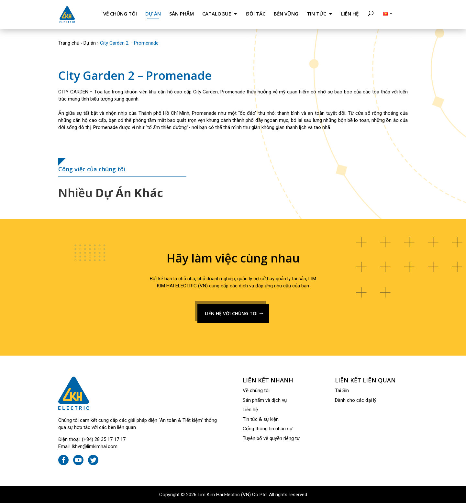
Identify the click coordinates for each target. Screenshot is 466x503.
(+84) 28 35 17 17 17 (104, 439)
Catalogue (216, 14)
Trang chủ (68, 43)
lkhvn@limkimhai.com (94, 446)
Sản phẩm (181, 14)
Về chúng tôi (120, 14)
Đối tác (255, 14)
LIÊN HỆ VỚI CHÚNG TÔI (231, 313)
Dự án (153, 14)
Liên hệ (350, 14)
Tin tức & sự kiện (261, 419)
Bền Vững (286, 14)
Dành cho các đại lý (355, 400)
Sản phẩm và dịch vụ (265, 400)
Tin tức (316, 14)
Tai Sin (342, 390)
